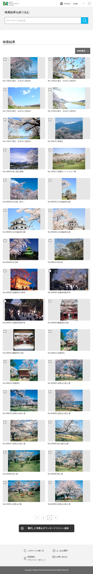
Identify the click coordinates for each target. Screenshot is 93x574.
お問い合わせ (61, 557)
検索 (84, 20)
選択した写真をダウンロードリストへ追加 (48, 528)
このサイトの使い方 (35, 551)
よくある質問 (61, 551)
